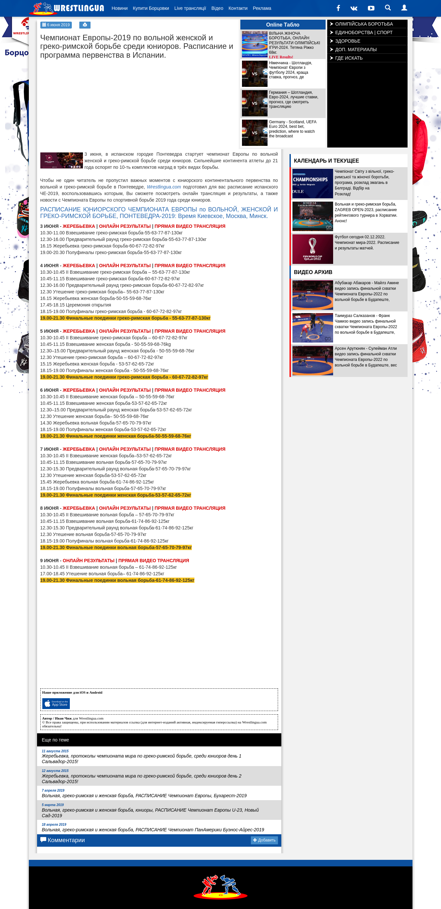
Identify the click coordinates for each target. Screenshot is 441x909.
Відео (217, 8)
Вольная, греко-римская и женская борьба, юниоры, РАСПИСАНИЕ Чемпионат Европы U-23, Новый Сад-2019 (150, 810)
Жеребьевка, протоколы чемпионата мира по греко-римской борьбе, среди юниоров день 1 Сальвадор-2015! (142, 756)
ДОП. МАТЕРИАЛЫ (356, 49)
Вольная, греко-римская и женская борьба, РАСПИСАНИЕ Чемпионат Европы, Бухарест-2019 (144, 793)
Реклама (262, 8)
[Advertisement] (89, 104)
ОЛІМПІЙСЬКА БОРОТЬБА (364, 24)
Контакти (238, 8)
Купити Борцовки (151, 8)
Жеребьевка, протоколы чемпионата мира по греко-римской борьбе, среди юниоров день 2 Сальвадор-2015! (142, 776)
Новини (120, 8)
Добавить (264, 840)
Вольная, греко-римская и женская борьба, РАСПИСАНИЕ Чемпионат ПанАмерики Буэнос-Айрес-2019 (153, 827)
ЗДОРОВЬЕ (348, 41)
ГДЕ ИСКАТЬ (349, 58)
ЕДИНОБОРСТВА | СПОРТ (364, 32)
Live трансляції (190, 8)
